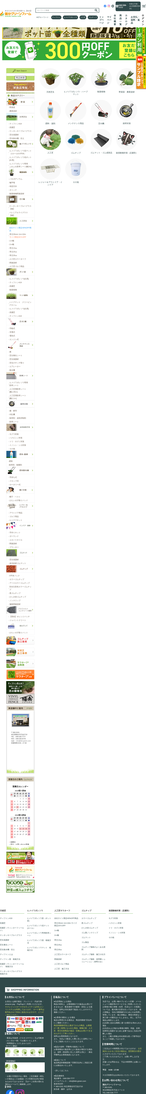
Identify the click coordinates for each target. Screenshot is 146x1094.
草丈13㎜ (58, 940)
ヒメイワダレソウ (70, 17)
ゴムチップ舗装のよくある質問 (93, 948)
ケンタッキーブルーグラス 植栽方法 (12, 972)
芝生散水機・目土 (7, 950)
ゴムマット (86, 937)
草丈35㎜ (58, 950)
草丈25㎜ (58, 945)
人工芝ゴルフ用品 (61, 964)
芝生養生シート (6, 945)
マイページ (109, 20)
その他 (111, 937)
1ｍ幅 (56, 930)
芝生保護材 (4, 940)
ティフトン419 (6, 918)
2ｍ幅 (56, 935)
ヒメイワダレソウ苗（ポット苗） (39, 919)
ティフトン (56, 17)
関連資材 (58, 959)
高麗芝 (3, 923)
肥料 (11, 461)
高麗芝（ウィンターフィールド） (12, 929)
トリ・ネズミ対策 (116, 928)
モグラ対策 (113, 918)
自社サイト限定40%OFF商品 (66, 918)
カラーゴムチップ (88, 918)
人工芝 (82, 17)
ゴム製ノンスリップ (89, 933)
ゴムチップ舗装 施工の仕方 (93, 954)
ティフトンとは (6, 954)
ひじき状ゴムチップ (89, 928)
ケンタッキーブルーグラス (11, 935)
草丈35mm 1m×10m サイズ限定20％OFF (65, 924)
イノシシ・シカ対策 (117, 933)
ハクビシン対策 (115, 923)
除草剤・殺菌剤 (15, 465)
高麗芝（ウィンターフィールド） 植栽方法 (12, 965)
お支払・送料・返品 (135, 20)
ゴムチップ (93, 17)
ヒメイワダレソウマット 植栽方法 (39, 949)
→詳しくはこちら (61, 1070)
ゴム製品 (85, 942)
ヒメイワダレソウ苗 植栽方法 (39, 941)
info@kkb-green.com (77, 1081)
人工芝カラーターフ (62, 954)
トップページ (101, 20)
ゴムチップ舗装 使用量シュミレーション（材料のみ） (93, 960)
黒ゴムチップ (87, 923)
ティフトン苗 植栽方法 (10, 959)
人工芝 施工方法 (61, 969)
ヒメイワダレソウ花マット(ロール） (38, 927)
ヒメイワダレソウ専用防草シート (39, 934)
